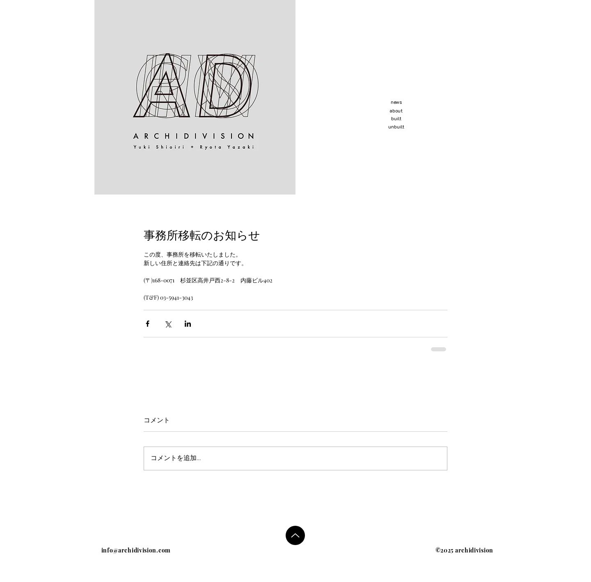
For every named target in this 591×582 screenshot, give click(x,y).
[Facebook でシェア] (147, 324)
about (396, 110)
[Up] (295, 535)
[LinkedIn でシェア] (188, 324)
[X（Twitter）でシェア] (168, 324)
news (396, 102)
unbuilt (396, 126)
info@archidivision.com (136, 550)
